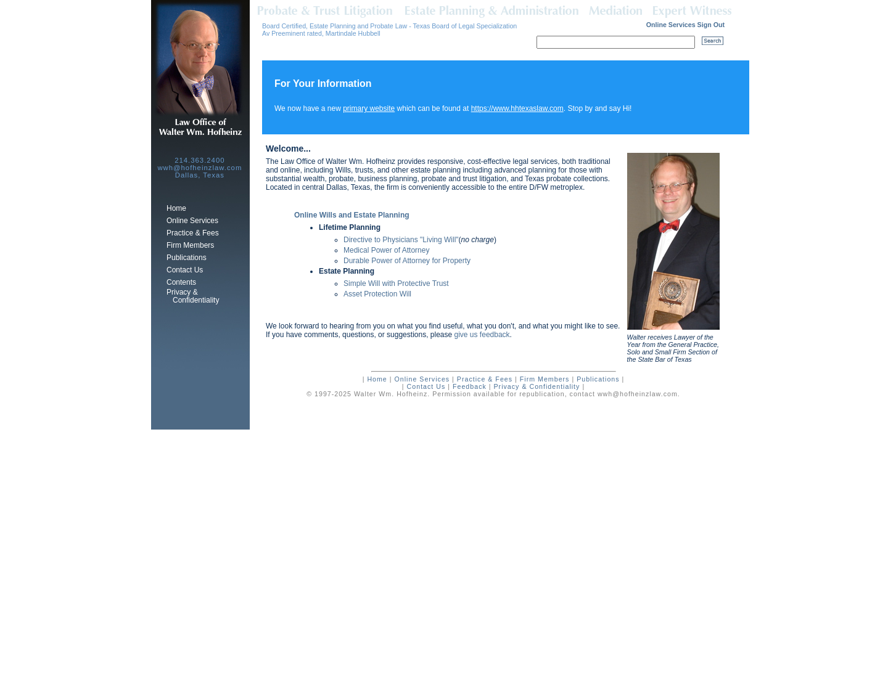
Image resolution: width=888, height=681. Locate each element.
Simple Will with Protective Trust (396, 283)
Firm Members (190, 245)
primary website (369, 108)
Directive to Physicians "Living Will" (401, 239)
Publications (186, 257)
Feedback (470, 386)
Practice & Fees (192, 233)
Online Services (192, 220)
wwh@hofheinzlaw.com (638, 394)
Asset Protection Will (377, 294)
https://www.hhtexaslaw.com (517, 108)
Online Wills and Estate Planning (351, 215)
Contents (181, 282)
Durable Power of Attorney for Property (407, 260)
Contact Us (184, 270)
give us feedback (482, 334)
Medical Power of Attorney (386, 250)
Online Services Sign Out (685, 24)
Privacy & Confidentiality (192, 296)
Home (176, 208)
